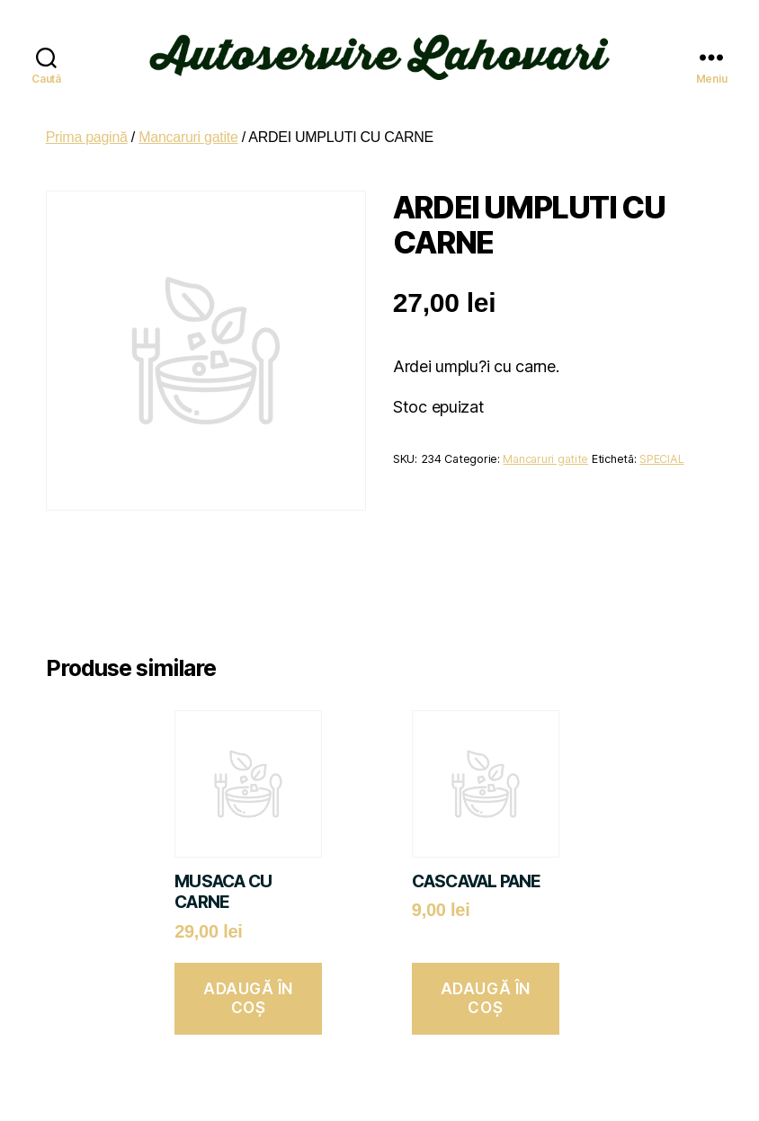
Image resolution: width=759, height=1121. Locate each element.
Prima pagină (87, 127)
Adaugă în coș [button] (248, 988)
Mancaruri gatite (187, 127)
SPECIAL (661, 449)
